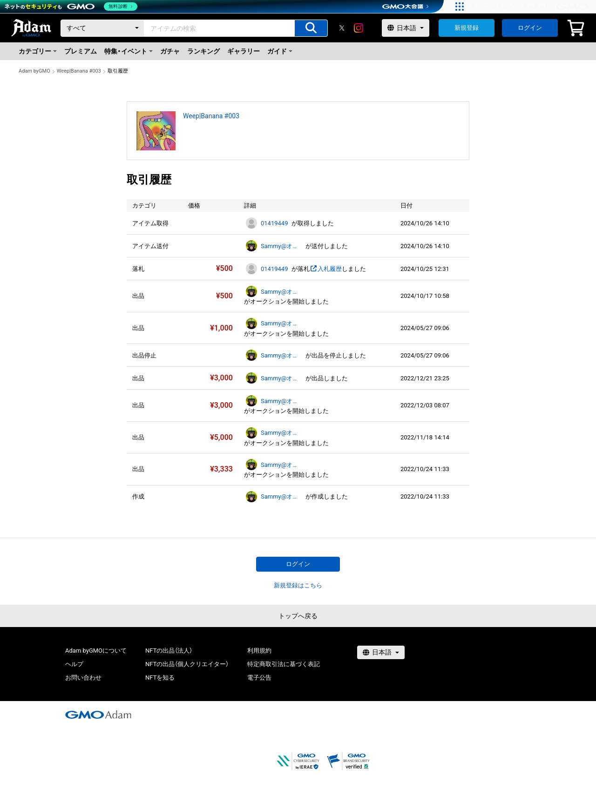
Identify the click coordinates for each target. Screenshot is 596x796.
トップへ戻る (298, 616)
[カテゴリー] (102, 28)
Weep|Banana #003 (79, 71)
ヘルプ (74, 664)
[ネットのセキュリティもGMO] (71, 6)
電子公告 (259, 677)
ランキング (203, 51)
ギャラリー (243, 51)
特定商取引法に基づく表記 (283, 664)
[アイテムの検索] (311, 28)
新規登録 (466, 27)
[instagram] (358, 28)
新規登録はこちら (298, 585)
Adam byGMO (34, 71)
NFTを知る (160, 677)
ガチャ (170, 51)
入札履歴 (326, 268)
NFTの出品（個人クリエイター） (187, 664)
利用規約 (259, 650)
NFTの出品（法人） (168, 650)
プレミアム (80, 51)
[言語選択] (405, 28)
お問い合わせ (83, 677)
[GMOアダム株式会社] (98, 714)
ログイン (530, 27)
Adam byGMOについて (96, 650)
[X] (341, 28)
